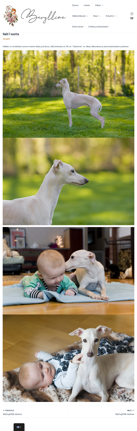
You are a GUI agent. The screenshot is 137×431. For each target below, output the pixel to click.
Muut (75, 16)
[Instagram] (131, 14)
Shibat (96, 5)
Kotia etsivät (102, 16)
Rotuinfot (88, 16)
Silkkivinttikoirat (112, 5)
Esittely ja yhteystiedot (81, 26)
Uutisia (85, 5)
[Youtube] (131, 18)
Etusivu (75, 5)
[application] (98, 5)
